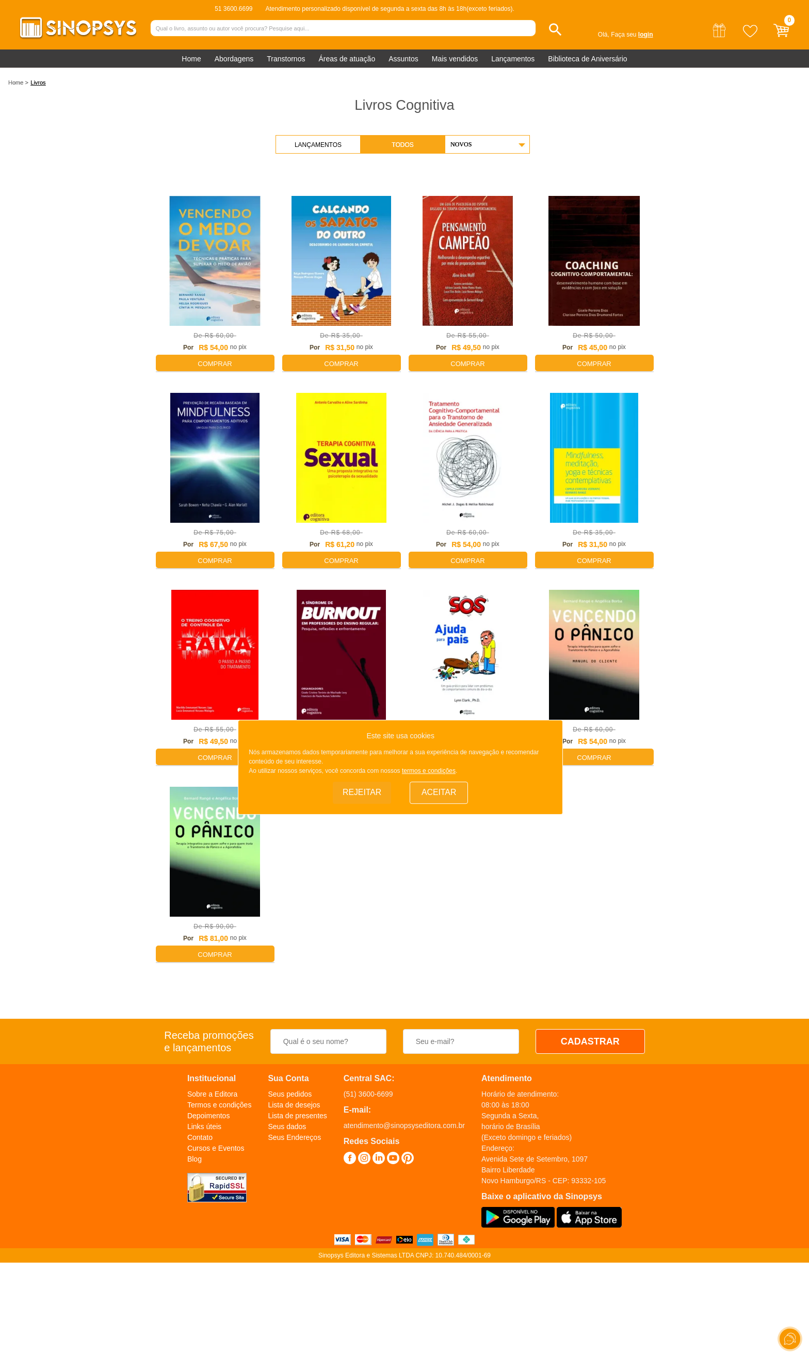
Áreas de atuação (346, 59)
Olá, (603, 34)
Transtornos (286, 59)
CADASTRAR (590, 1041)
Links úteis (204, 1126)
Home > (18, 82)
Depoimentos (208, 1116)
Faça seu (632, 34)
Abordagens (234, 59)
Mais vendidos (455, 59)
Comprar (215, 364)
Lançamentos (513, 59)
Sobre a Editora (212, 1094)
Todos (402, 144)
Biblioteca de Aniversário (587, 59)
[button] (555, 29)
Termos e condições (219, 1105)
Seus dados (287, 1126)
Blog (194, 1159)
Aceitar (439, 792)
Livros (37, 82)
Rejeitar (362, 792)
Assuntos (403, 59)
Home (191, 59)
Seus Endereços (294, 1137)
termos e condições (429, 770)
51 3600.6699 (233, 8)
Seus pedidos (290, 1094)
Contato (200, 1137)
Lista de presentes (297, 1116)
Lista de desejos (294, 1105)
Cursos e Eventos (216, 1148)
